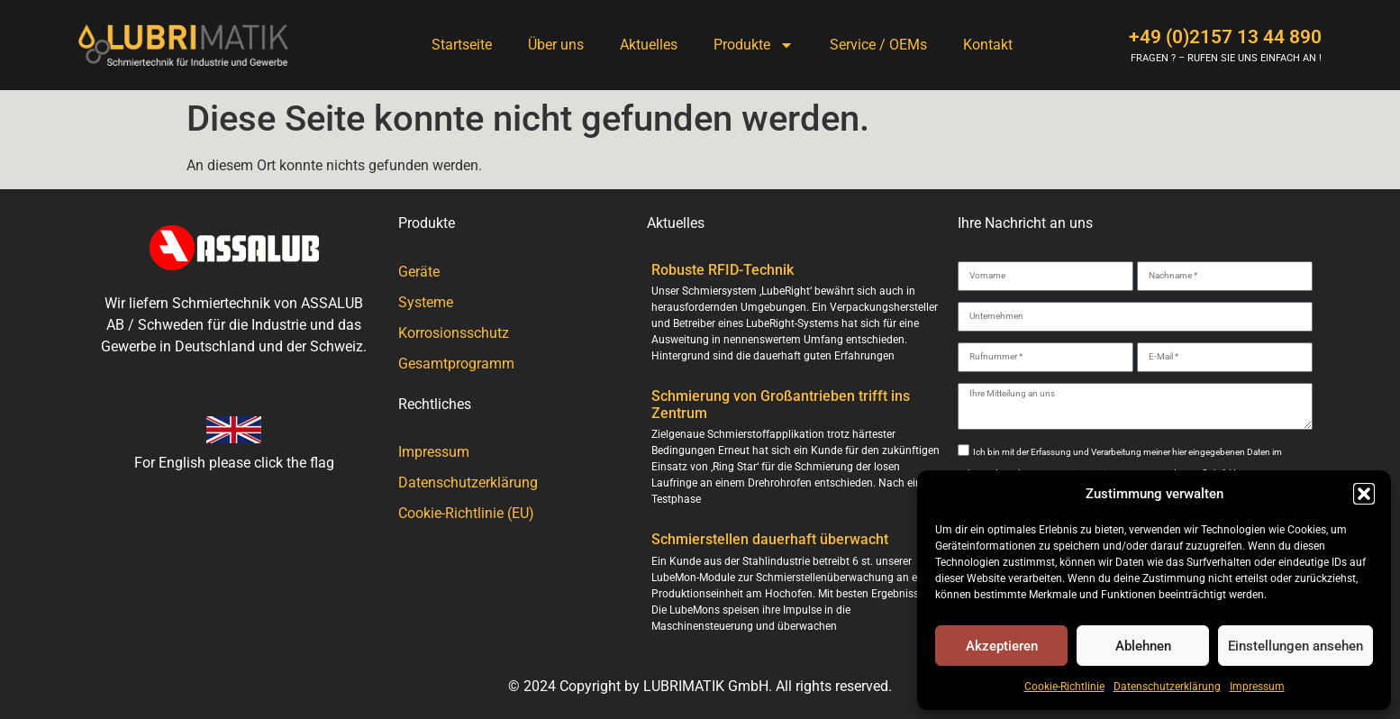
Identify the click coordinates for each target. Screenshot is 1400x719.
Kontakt (988, 44)
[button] (1364, 494)
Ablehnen (1143, 646)
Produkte (754, 45)
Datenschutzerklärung (1167, 686)
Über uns (556, 44)
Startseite (462, 44)
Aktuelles (648, 44)
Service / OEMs (878, 44)
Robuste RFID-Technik (722, 269)
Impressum (1257, 686)
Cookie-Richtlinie (1064, 686)
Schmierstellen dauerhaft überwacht (769, 539)
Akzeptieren (1002, 646)
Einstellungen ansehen (1295, 646)
